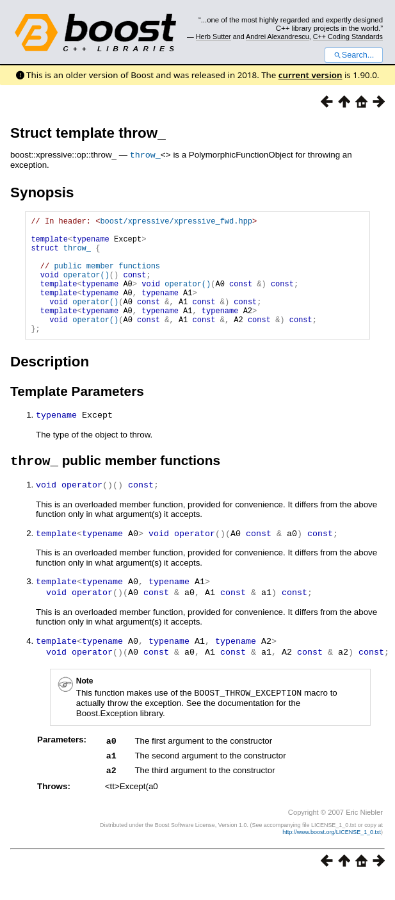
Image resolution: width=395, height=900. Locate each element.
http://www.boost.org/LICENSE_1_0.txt (331, 852)
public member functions (107, 276)
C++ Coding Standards (348, 36)
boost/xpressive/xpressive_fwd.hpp (176, 222)
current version (310, 75)
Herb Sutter (213, 36)
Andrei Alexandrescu (277, 36)
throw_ (145, 154)
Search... (354, 55)
